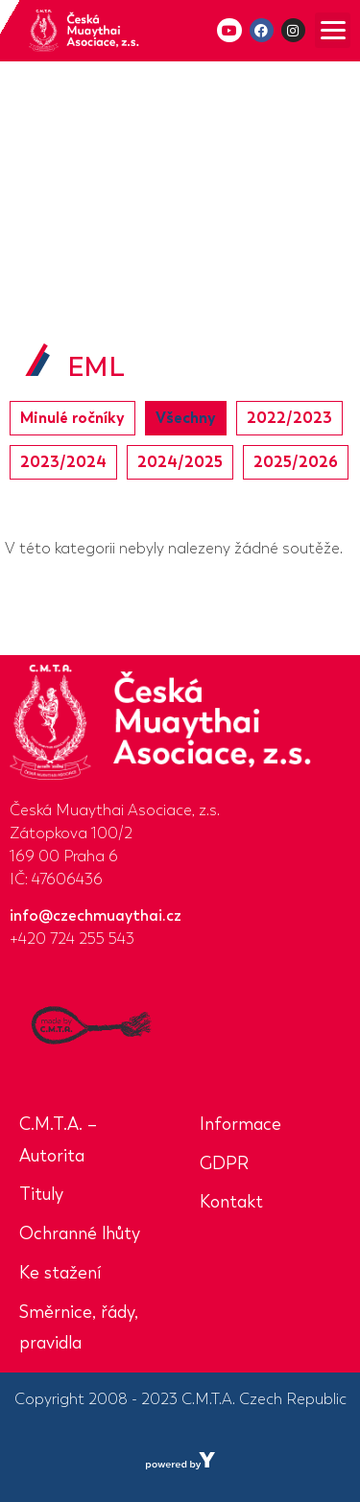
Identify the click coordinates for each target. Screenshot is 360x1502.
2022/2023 (289, 418)
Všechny (186, 418)
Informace (240, 1124)
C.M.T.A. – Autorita (58, 1140)
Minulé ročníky (72, 418)
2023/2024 (63, 462)
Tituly (41, 1194)
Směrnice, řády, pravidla (78, 1328)
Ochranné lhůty (79, 1233)
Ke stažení (60, 1272)
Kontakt (231, 1201)
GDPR (224, 1163)
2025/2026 (295, 462)
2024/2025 (180, 462)
